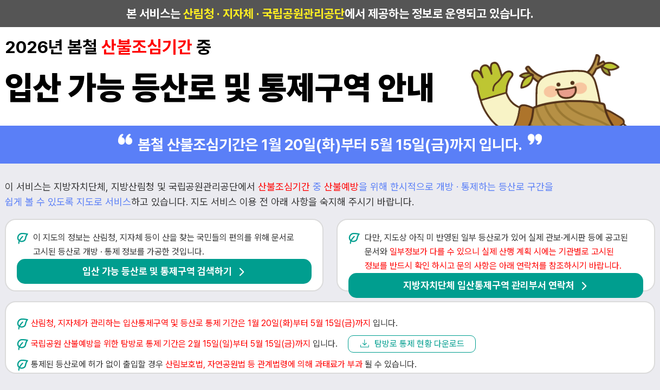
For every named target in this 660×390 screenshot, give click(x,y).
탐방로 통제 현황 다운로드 (419, 344)
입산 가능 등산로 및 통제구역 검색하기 (157, 271)
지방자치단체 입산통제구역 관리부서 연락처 (488, 285)
